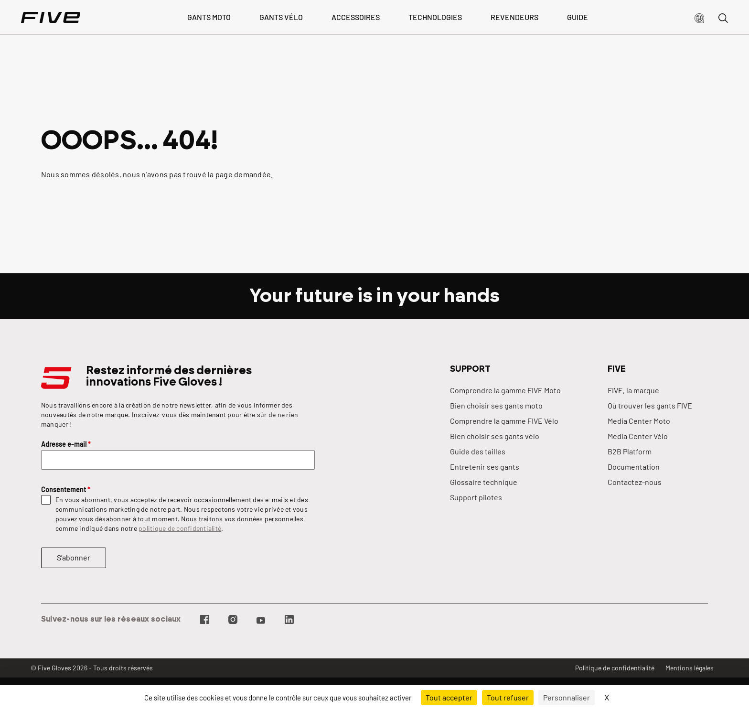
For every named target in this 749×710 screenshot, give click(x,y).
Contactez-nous (635, 481)
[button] (699, 17)
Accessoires (356, 17)
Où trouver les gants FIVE (650, 405)
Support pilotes (476, 497)
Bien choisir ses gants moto (496, 405)
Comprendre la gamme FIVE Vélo (504, 420)
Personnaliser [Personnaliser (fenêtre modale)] (566, 697)
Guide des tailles (477, 451)
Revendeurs (514, 17)
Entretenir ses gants (484, 466)
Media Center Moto (639, 420)
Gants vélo (281, 17)
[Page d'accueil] (50, 17)
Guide (577, 17)
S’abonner (73, 557)
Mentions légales (689, 668)
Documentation (634, 466)
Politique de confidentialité (614, 668)
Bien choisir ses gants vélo (494, 436)
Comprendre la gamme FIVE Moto (505, 390)
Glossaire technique (483, 481)
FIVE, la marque (633, 390)
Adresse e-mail (66, 444)
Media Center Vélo (638, 436)
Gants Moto (209, 17)
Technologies (435, 17)
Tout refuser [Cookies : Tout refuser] (508, 697)
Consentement (65, 489)
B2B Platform (630, 451)
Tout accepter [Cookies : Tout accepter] (449, 697)
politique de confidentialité (180, 528)
